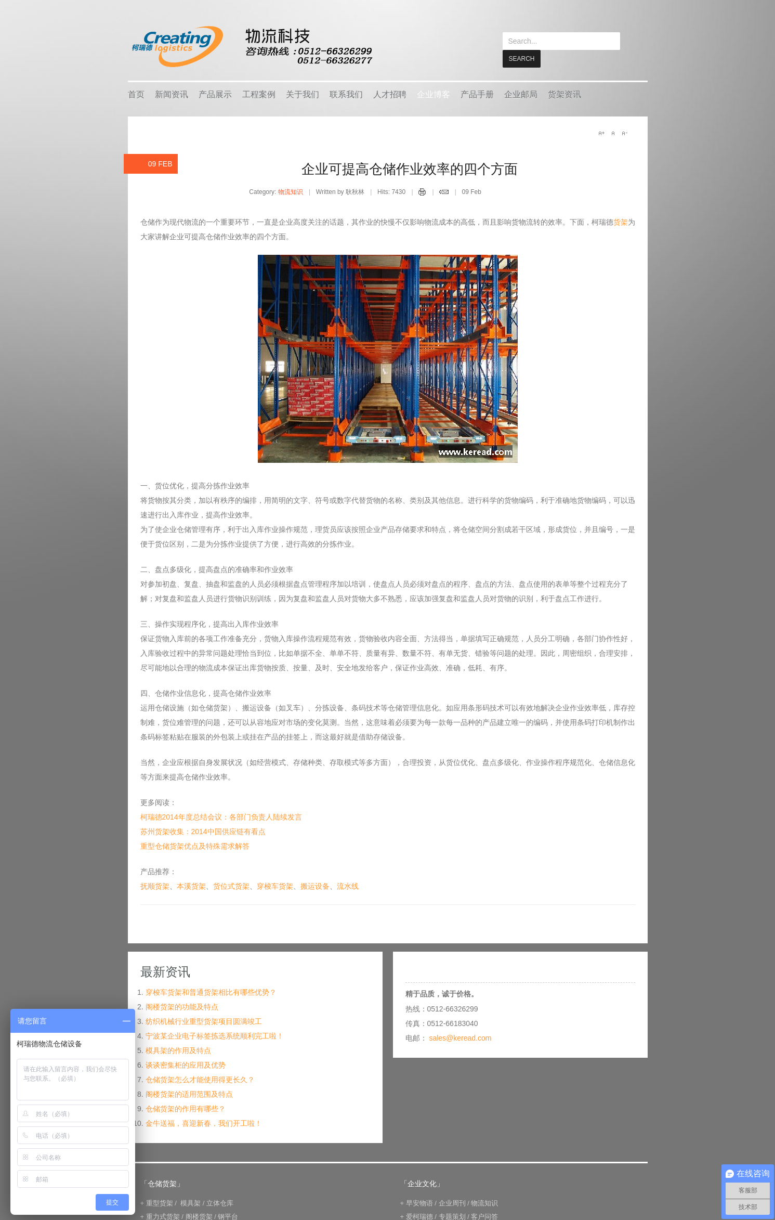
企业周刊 (452, 1202)
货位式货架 (231, 885)
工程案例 (258, 93)
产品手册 (477, 93)
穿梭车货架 (275, 885)
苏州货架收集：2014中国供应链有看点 (203, 831)
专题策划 (452, 1216)
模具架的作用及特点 (178, 1050)
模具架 (190, 1202)
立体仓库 (219, 1202)
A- (624, 132)
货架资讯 (564, 93)
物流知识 (290, 191)
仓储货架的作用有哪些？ (186, 1108)
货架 (620, 221)
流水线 (348, 885)
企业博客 (433, 93)
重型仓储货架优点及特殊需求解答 (194, 845)
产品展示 (215, 93)
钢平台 (228, 1216)
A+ (601, 132)
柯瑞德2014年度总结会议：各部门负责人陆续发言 (221, 816)
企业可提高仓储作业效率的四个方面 (409, 168)
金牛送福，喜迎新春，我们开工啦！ (204, 1123)
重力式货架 (163, 1216)
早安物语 (419, 1202)
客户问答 (484, 1216)
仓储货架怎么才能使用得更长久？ (200, 1079)
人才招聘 (389, 93)
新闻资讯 (171, 93)
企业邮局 (520, 93)
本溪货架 (191, 885)
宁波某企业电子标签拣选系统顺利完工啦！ (215, 1035)
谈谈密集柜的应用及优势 (186, 1064)
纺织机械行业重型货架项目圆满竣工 (204, 1021)
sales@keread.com (460, 1037)
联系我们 (346, 93)
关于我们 (302, 93)
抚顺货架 (154, 885)
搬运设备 (315, 885)
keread (251, 46)
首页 (136, 93)
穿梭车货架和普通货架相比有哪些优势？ (211, 992)
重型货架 (159, 1202)
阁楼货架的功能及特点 (182, 1006)
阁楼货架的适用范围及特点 (189, 1093)
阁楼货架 (199, 1216)
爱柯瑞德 (419, 1216)
